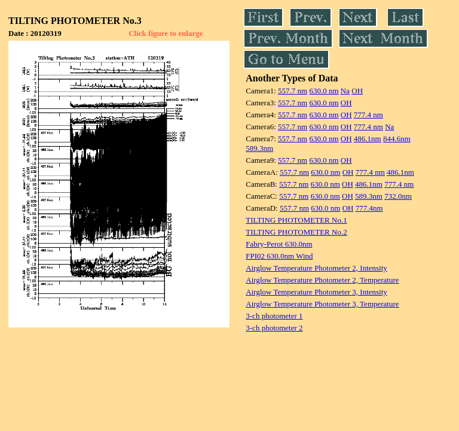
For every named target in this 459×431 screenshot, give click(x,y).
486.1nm (367, 138)
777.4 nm (368, 114)
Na (345, 90)
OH (357, 90)
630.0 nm (323, 90)
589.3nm (259, 148)
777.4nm (369, 208)
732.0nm (398, 196)
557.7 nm (292, 90)
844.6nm (397, 138)
